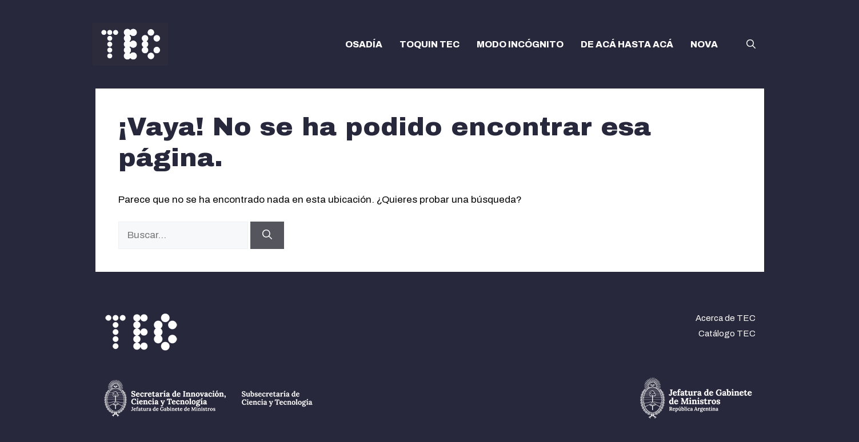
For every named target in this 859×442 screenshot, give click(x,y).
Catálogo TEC (727, 333)
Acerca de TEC (726, 318)
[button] (751, 44)
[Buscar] (267, 235)
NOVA (704, 44)
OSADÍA (363, 44)
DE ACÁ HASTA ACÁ (627, 44)
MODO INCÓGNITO (520, 44)
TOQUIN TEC (429, 44)
